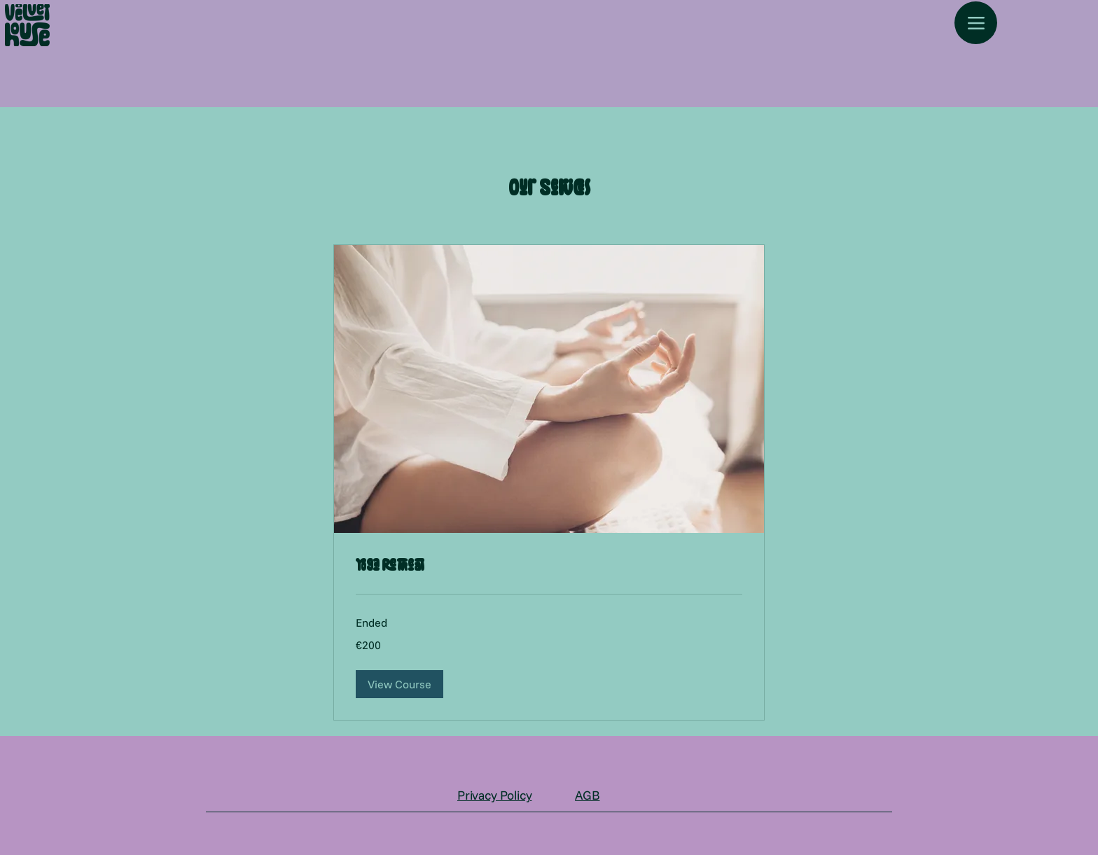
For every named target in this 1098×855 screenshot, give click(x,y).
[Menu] (975, 22)
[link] (549, 566)
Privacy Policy (494, 795)
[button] (399, 684)
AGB (587, 795)
